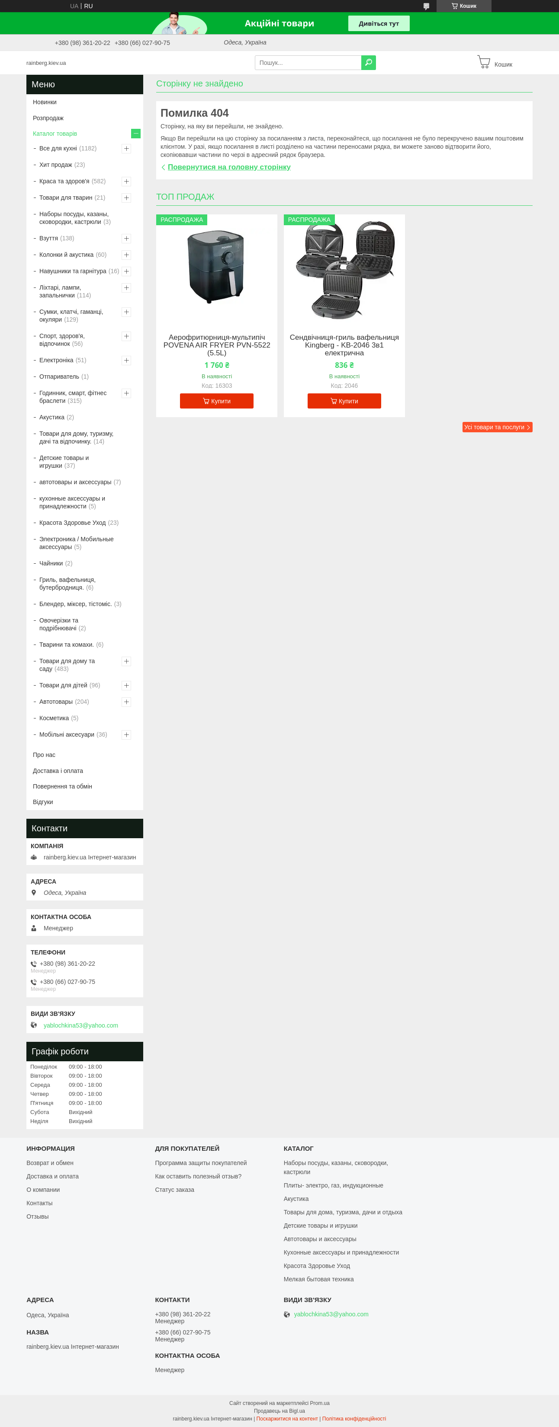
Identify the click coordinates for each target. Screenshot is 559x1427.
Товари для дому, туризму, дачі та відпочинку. (76, 437)
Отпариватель (59, 376)
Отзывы (37, 1216)
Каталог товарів (55, 133)
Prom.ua (320, 1403)
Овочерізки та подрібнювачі (58, 624)
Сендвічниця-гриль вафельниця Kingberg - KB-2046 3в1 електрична (344, 345)
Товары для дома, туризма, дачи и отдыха (343, 1212)
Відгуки (43, 801)
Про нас (44, 754)
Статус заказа (174, 1189)
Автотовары (56, 701)
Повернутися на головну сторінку (229, 167)
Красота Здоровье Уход (72, 522)
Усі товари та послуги (494, 427)
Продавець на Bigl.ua (279, 1411)
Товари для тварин (65, 197)
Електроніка (56, 360)
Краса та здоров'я (64, 181)
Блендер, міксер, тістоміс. (75, 603)
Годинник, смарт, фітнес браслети (72, 396)
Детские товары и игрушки (64, 461)
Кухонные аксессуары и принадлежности (341, 1252)
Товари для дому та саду (67, 665)
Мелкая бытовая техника (319, 1279)
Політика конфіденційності (354, 1419)
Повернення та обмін (62, 786)
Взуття (48, 238)
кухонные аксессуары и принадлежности (72, 502)
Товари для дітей (63, 685)
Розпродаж (48, 118)
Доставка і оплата (58, 770)
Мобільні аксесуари (66, 734)
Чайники (51, 563)
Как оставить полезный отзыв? (198, 1176)
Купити (221, 401)
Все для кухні (58, 148)
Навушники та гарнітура (72, 271)
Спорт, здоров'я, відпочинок (62, 339)
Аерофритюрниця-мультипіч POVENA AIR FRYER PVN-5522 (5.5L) (217, 345)
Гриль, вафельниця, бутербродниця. (67, 583)
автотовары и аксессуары (75, 482)
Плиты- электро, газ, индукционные (333, 1185)
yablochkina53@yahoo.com (81, 1025)
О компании (43, 1189)
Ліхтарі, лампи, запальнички (60, 291)
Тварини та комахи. (66, 644)
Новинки (45, 102)
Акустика (51, 417)
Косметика (54, 718)
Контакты (39, 1203)
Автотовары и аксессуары (320, 1238)
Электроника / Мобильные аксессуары (76, 543)
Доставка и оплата (52, 1176)
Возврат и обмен (50, 1162)
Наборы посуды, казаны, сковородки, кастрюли (74, 218)
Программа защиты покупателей (201, 1162)
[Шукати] (368, 62)
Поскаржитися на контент (287, 1419)
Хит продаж (55, 164)
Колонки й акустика (66, 254)
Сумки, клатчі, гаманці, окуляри (71, 315)
